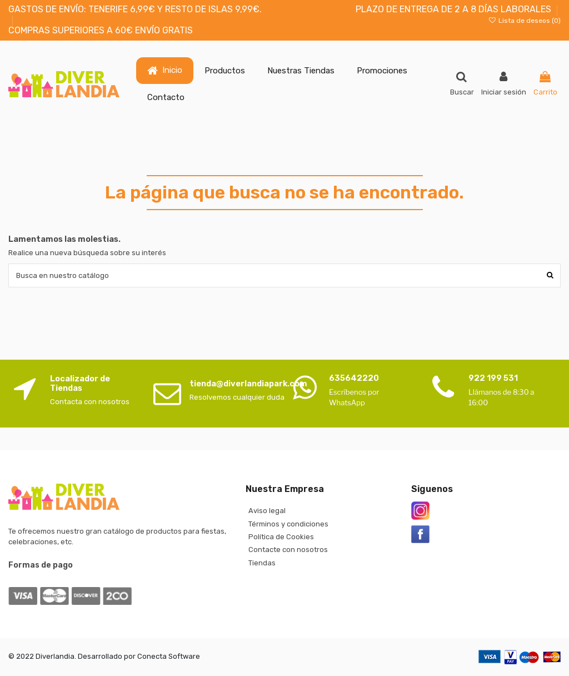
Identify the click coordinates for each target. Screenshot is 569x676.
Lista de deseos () (524, 20)
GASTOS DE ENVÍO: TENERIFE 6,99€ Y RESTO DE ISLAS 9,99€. (135, 9)
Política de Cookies (281, 537)
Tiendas (262, 563)
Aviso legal (267, 510)
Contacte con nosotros (288, 549)
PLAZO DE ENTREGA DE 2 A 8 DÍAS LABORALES (453, 9)
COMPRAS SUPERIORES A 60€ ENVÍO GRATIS (100, 30)
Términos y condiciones (288, 524)
